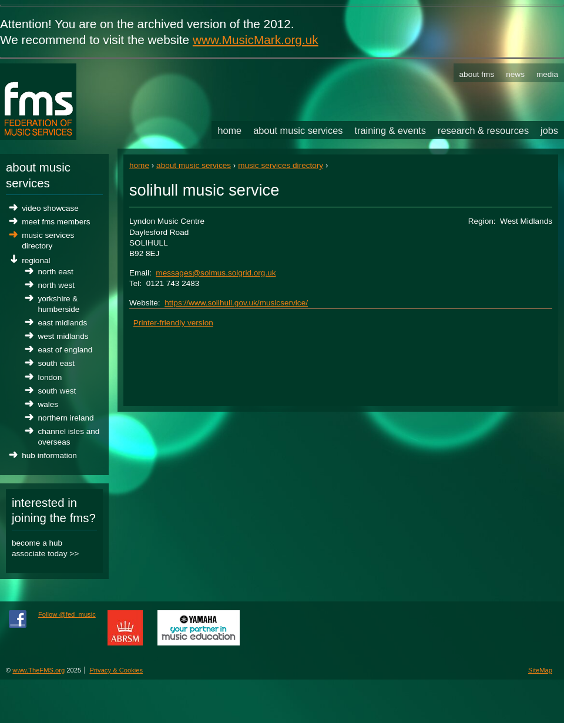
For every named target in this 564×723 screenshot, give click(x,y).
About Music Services (193, 165)
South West (57, 390)
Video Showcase (50, 208)
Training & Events (391, 130)
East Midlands (62, 322)
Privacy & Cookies (116, 670)
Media (547, 74)
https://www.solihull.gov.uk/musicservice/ (236, 302)
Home (139, 165)
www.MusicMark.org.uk (255, 39)
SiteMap (540, 670)
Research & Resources (483, 130)
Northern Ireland (65, 417)
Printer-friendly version (173, 322)
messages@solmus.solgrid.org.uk (216, 272)
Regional (36, 260)
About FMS (477, 74)
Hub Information (49, 455)
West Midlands (63, 336)
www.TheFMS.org (38, 670)
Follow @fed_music (67, 614)
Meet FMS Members (56, 221)
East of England (65, 349)
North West (56, 285)
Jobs (549, 130)
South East (56, 363)
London (50, 377)
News (515, 74)
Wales (48, 404)
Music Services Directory (280, 165)
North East (55, 271)
